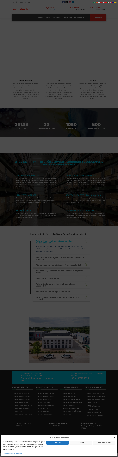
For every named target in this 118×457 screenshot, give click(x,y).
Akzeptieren (57, 443)
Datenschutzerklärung (9, 453)
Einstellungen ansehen (104, 443)
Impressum (19, 453)
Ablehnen (81, 443)
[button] (114, 438)
